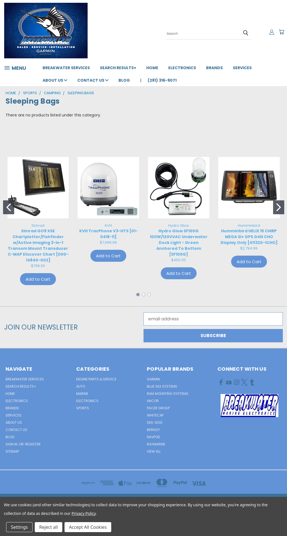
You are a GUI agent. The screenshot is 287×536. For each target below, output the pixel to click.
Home (152, 68)
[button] (250, 405)
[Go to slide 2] (278, 207)
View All (154, 451)
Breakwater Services (66, 68)
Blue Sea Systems (162, 386)
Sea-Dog (154, 422)
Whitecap (155, 415)
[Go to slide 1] (8, 207)
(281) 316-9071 (162, 80)
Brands (214, 68)
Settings (19, 527)
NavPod (153, 437)
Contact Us (92, 80)
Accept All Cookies (88, 527)
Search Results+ (118, 68)
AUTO (80, 386)
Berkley (153, 429)
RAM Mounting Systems (167, 393)
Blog (124, 80)
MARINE (82, 393)
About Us (55, 80)
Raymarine (156, 444)
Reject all (48, 527)
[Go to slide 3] (149, 294)
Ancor (153, 400)
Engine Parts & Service (96, 379)
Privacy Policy (83, 513)
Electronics (182, 68)
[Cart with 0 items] (281, 32)
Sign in (12, 444)
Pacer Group (158, 408)
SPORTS (82, 408)
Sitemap (12, 451)
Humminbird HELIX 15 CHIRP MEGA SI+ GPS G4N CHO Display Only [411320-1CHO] (249, 236)
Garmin (153, 379)
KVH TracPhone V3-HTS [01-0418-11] (108, 234)
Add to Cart (38, 279)
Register (33, 444)
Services (242, 68)
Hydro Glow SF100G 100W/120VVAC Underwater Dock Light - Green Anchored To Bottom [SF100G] (178, 242)
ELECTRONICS (87, 400)
